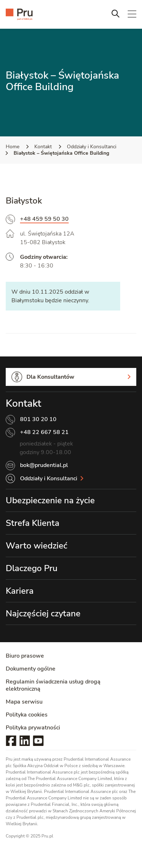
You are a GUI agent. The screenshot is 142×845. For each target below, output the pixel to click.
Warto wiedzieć (36, 545)
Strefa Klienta (32, 523)
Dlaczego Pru (32, 568)
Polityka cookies (27, 715)
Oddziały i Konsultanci (91, 146)
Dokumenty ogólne (30, 669)
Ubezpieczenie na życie (50, 500)
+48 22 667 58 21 (44, 432)
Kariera (20, 590)
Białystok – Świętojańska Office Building (61, 153)
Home (12, 146)
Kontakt (43, 146)
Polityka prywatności (33, 728)
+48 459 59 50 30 (44, 219)
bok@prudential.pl (44, 465)
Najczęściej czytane (43, 613)
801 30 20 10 (38, 419)
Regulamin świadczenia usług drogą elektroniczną (53, 685)
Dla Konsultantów (50, 377)
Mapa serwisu (24, 702)
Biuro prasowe (25, 656)
